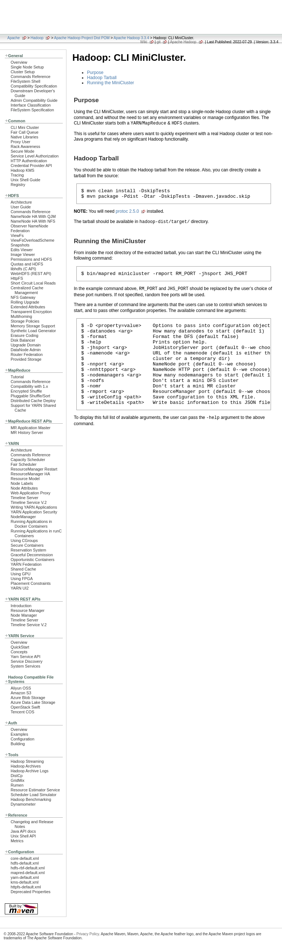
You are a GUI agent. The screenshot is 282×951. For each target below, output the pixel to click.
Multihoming (21, 316)
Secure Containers (27, 545)
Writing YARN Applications (34, 507)
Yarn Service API (25, 656)
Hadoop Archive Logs (29, 771)
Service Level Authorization (35, 156)
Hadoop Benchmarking (31, 799)
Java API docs (23, 831)
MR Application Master (30, 428)
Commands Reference (30, 76)
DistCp (17, 775)
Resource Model (25, 478)
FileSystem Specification (32, 110)
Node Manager (24, 615)
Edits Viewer (22, 250)
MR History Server (27, 432)
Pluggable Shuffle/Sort (30, 396)
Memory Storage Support (33, 326)
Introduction (21, 605)
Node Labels (22, 483)
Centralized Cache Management (27, 290)
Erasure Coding (24, 335)
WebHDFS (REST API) (31, 273)
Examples (19, 734)
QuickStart (20, 647)
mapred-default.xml (28, 872)
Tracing (17, 175)
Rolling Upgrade (25, 302)
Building (18, 744)
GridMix (17, 780)
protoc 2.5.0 (127, 213)
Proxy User (20, 142)
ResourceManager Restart (34, 469)
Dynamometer (23, 804)
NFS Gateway (23, 297)
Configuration (22, 739)
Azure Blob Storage (28, 697)
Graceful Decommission (32, 555)
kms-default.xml (25, 882)
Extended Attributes (28, 307)
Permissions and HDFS (31, 259)
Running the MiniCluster (110, 82)
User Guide (21, 207)
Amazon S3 (21, 693)
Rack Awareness (25, 146)
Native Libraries (24, 137)
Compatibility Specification (34, 86)
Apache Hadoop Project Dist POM (81, 38)
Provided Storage (26, 359)
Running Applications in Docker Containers (31, 523)
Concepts (19, 652)
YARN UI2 (20, 588)
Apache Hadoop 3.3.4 (131, 38)
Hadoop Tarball (102, 77)
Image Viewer (23, 254)
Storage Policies (25, 321)
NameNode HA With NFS (33, 221)
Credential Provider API (31, 165)
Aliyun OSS (21, 688)
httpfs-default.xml (26, 887)
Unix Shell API (23, 836)
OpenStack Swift (25, 707)
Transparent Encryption (31, 311)
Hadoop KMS (22, 170)
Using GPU (20, 574)
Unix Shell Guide (25, 180)
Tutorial (17, 377)
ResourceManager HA (30, 474)
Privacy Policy (87, 934)
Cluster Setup (23, 72)
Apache (13, 38)
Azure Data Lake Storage (33, 702)
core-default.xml (25, 858)
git (159, 42)
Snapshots (20, 245)
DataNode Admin (26, 350)
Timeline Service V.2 (29, 502)
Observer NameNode (29, 226)
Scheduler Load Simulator (34, 794)
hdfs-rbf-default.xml (28, 868)
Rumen (17, 785)
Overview (19, 62)
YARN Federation (26, 564)
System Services (25, 666)
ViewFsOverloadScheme (32, 240)
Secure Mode (22, 151)
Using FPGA (22, 578)
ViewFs (17, 235)
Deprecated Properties (30, 891)
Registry (18, 184)
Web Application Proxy (30, 493)
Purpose (95, 72)
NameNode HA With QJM (33, 216)
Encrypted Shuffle (26, 391)
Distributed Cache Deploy (33, 400)
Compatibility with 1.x (29, 386)
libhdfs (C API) (23, 269)
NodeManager (23, 516)
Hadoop (36, 38)
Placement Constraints (31, 583)
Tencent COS (22, 712)
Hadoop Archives (26, 766)
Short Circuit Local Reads (33, 283)
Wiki (143, 42)
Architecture (21, 202)
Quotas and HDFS (27, 264)
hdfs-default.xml (25, 863)
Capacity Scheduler (28, 459)
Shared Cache (23, 569)
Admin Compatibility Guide (34, 100)
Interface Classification (31, 105)
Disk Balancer (23, 340)
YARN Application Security (34, 512)
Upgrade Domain (26, 345)
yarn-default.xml (25, 877)
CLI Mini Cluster (25, 127)
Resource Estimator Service (35, 790)
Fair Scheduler (23, 464)
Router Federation (27, 354)
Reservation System (28, 550)
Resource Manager (27, 610)
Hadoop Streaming (27, 761)
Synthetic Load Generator (33, 330)
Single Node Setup (27, 67)
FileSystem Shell (25, 81)
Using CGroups (24, 540)
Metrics (17, 841)
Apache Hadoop (183, 42)
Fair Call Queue (25, 132)
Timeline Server (24, 497)
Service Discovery (27, 661)
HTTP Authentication (29, 161)
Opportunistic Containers (32, 559)
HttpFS (17, 278)
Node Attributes (24, 488)
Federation (20, 231)
